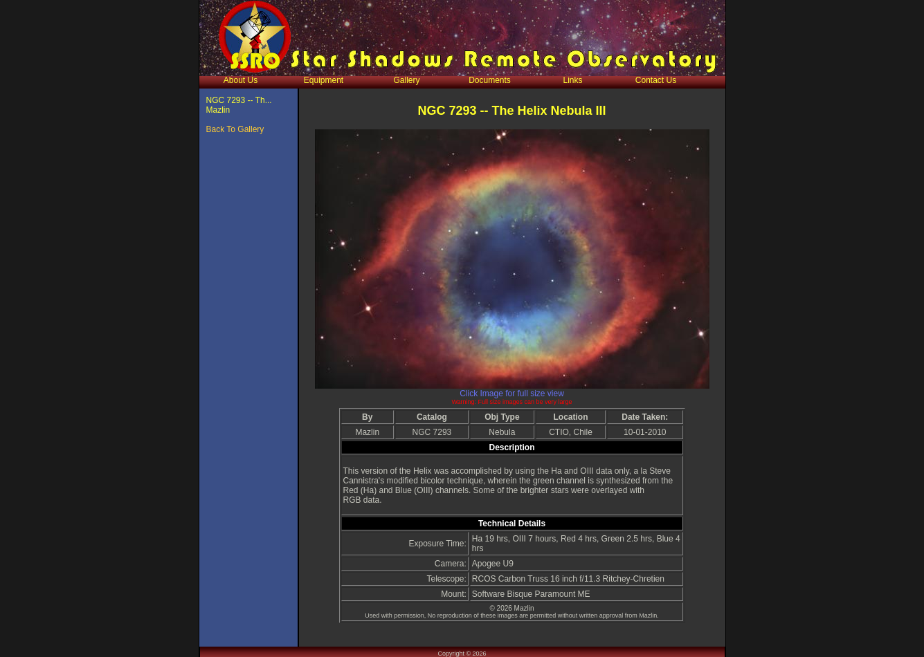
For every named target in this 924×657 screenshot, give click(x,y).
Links (572, 80)
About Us (240, 80)
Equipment (323, 80)
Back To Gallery (235, 129)
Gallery (406, 80)
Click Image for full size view (512, 393)
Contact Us (655, 80)
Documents (490, 80)
